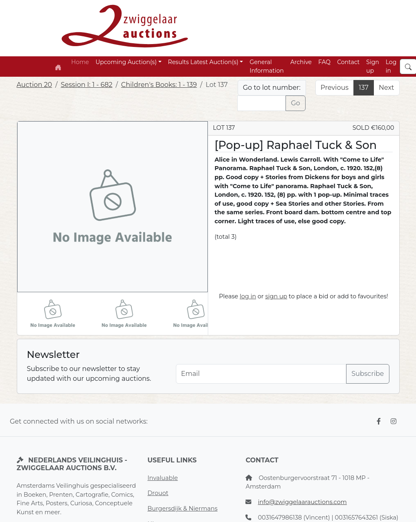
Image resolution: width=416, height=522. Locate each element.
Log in (391, 66)
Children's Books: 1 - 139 (159, 85)
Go (295, 103)
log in (248, 296)
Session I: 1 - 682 (86, 85)
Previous (335, 87)
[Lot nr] (261, 103)
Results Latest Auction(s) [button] (203, 62)
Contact (348, 62)
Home (80, 62)
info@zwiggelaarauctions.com (302, 502)
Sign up (372, 66)
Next (386, 87)
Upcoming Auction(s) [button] (126, 62)
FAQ (324, 62)
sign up (276, 296)
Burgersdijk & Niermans (182, 508)
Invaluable (162, 478)
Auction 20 (34, 85)
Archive (301, 62)
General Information (266, 66)
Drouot (157, 493)
